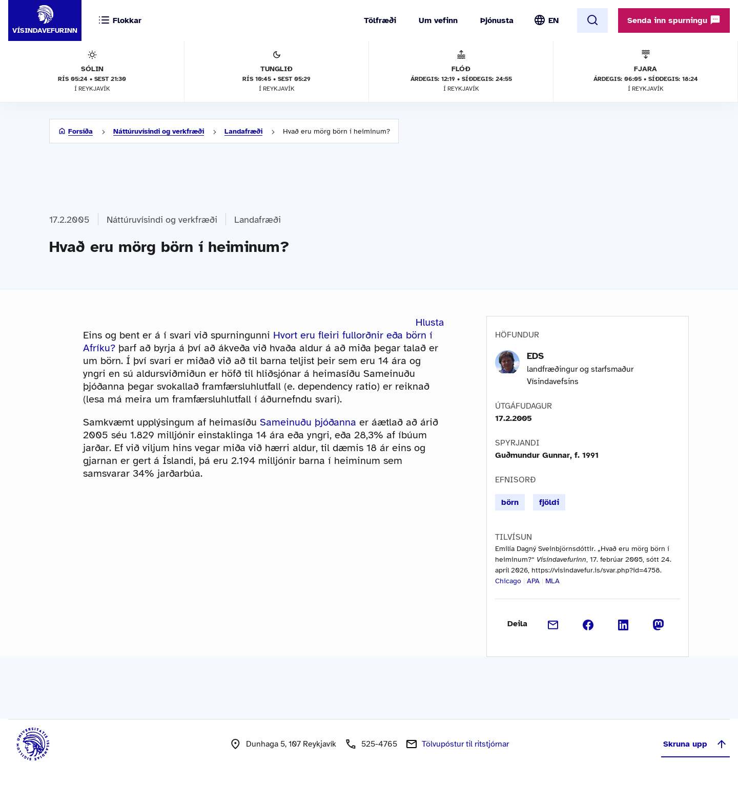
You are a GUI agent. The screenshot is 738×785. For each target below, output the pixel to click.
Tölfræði (380, 20)
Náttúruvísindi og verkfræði (158, 131)
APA (533, 581)
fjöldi (549, 502)
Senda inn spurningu (674, 20)
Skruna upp (695, 744)
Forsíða (80, 131)
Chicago (508, 581)
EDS (535, 356)
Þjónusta (497, 20)
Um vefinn (438, 20)
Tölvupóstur (465, 744)
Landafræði (243, 131)
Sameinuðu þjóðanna (308, 422)
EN (553, 20)
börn (510, 502)
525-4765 (379, 744)
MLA (552, 581)
